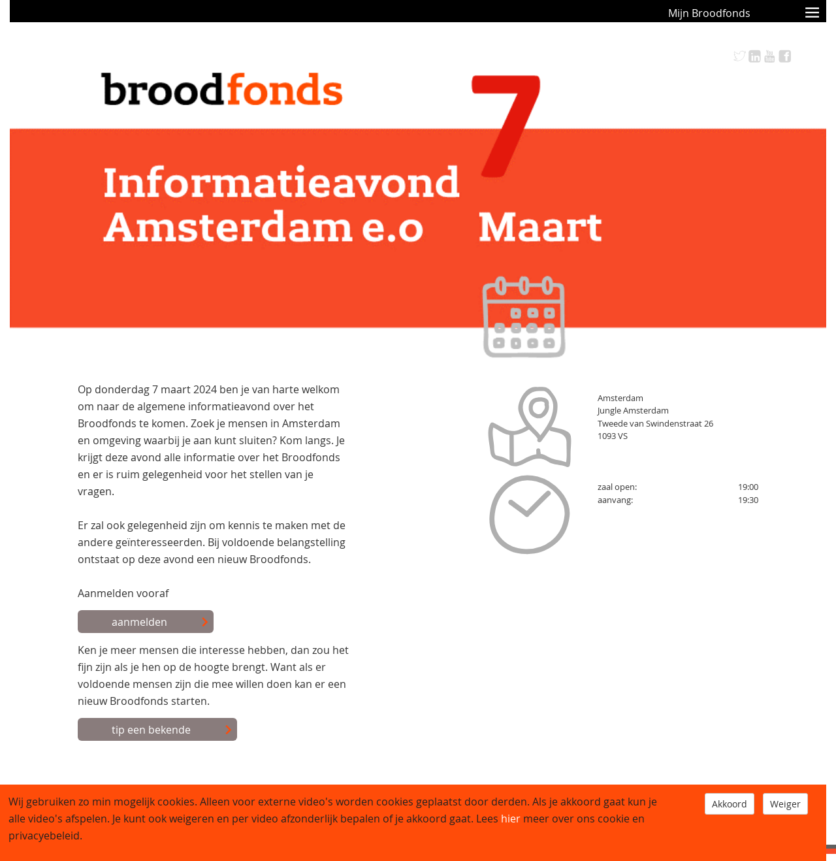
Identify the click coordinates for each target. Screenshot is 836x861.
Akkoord (729, 804)
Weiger (785, 804)
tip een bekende (172, 730)
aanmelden (160, 622)
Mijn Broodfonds (709, 13)
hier (511, 818)
